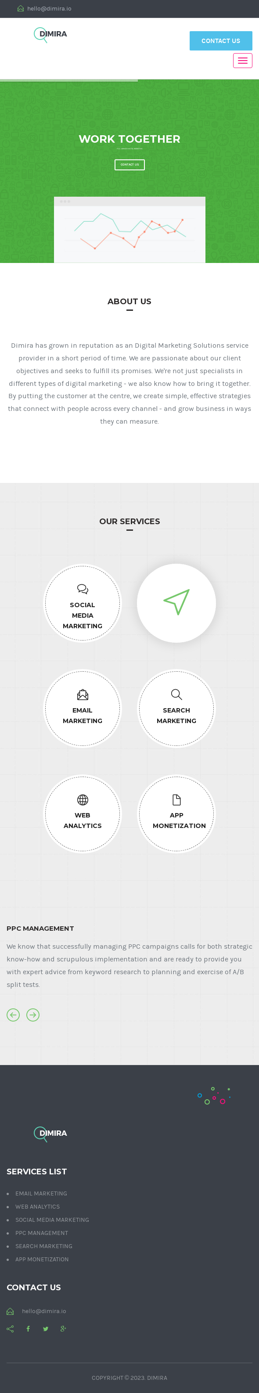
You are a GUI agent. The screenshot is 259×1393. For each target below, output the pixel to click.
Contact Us (221, 41)
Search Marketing (43, 1246)
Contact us (130, 164)
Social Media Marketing (52, 1220)
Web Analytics (37, 1206)
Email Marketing (41, 1193)
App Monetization (42, 1259)
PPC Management (41, 1233)
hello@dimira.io (45, 8)
